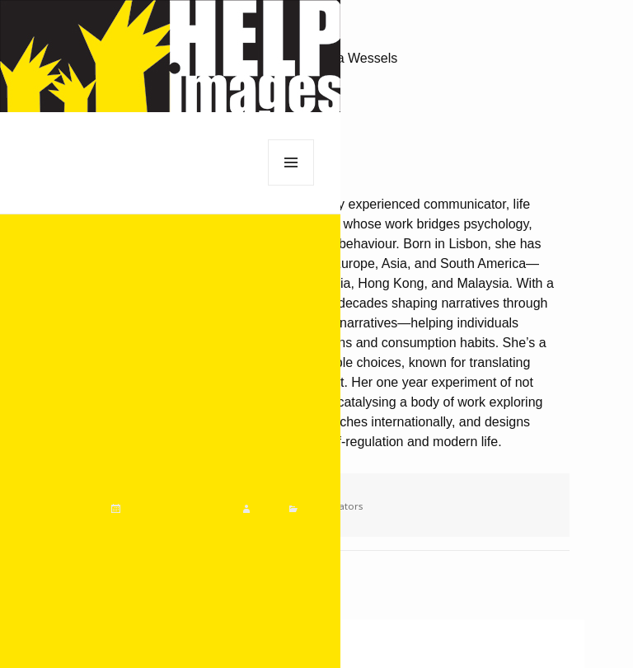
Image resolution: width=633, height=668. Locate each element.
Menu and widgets (291, 185)
